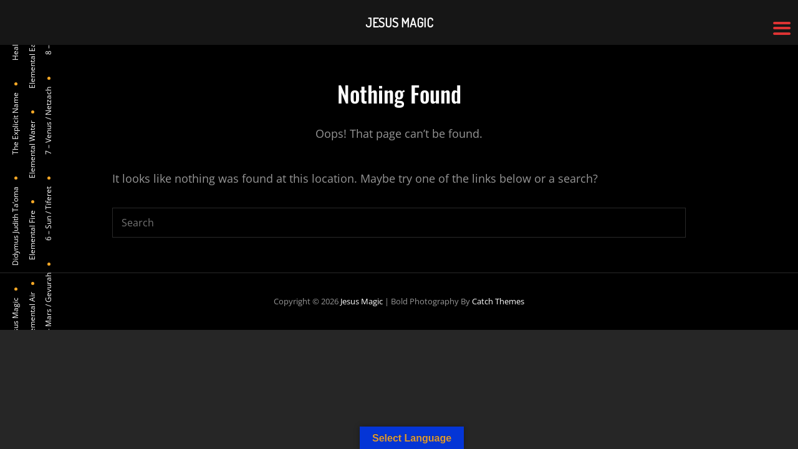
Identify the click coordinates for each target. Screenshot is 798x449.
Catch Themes (498, 301)
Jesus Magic (361, 301)
